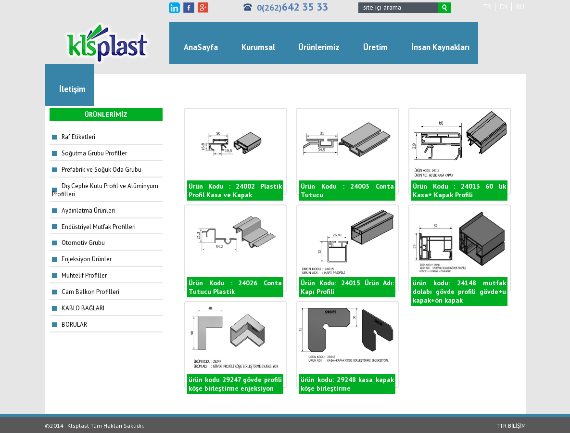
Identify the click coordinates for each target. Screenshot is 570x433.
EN (503, 6)
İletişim (72, 89)
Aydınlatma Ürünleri (88, 210)
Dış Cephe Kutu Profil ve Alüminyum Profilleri (105, 190)
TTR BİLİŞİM (511, 425)
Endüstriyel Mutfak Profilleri (99, 227)
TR (487, 6)
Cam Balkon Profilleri (90, 292)
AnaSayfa (201, 47)
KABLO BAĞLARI (83, 308)
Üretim (375, 47)
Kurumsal (258, 47)
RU (520, 6)
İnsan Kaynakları (440, 47)
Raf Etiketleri (78, 137)
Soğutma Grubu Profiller (94, 153)
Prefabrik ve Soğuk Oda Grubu (101, 170)
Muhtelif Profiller (84, 275)
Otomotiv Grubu (83, 243)
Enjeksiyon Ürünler (87, 259)
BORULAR (74, 324)
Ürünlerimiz (319, 47)
